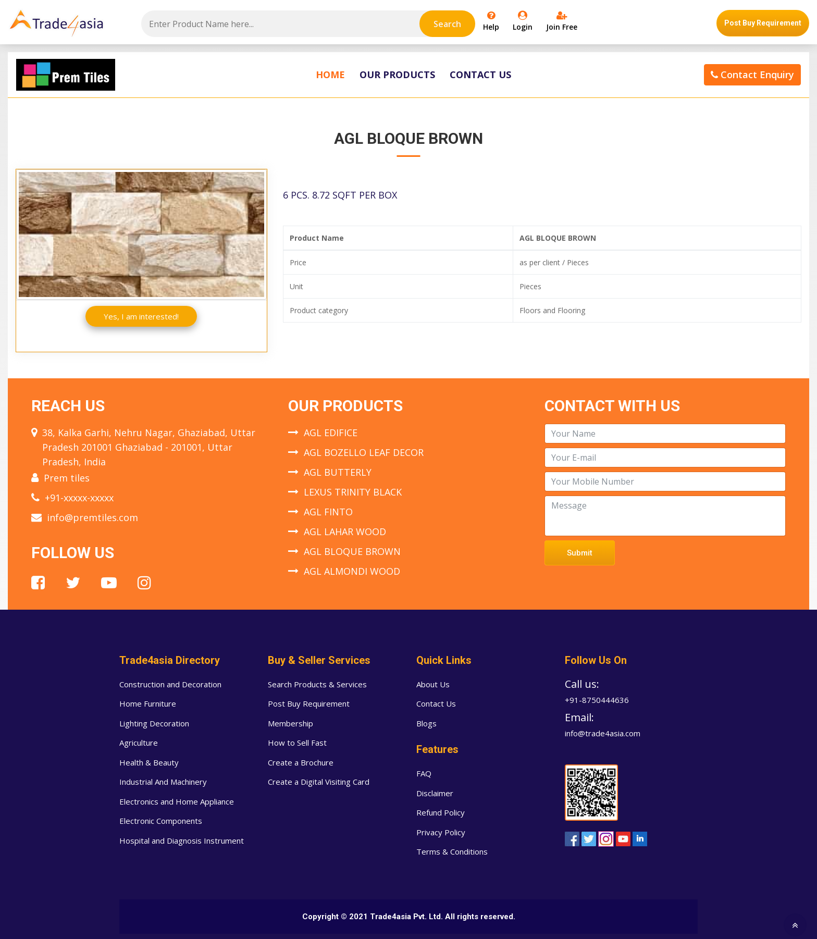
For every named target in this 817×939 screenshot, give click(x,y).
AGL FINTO (328, 511)
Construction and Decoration (170, 684)
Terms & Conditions (452, 851)
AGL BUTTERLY (338, 472)
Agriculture (138, 742)
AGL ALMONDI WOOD (352, 571)
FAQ (423, 773)
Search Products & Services (317, 684)
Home (330, 74)
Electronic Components (160, 821)
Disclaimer (434, 793)
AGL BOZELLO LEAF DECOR (364, 452)
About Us (433, 684)
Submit (579, 553)
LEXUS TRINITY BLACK (353, 492)
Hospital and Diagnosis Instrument (181, 840)
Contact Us (480, 74)
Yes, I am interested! (141, 316)
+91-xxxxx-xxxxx (79, 497)
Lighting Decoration (154, 723)
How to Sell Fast (297, 742)
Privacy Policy (440, 832)
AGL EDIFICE (330, 432)
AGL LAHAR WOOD (345, 531)
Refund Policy (440, 812)
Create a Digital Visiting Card (318, 781)
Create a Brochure (300, 762)
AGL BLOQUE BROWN (352, 551)
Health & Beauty (149, 762)
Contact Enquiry (752, 74)
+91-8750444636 (597, 700)
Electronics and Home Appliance (176, 801)
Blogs (426, 723)
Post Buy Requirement (762, 23)
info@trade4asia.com (602, 733)
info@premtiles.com (92, 517)
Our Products (397, 74)
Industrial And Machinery (163, 781)
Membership (290, 723)
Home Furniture (147, 703)
